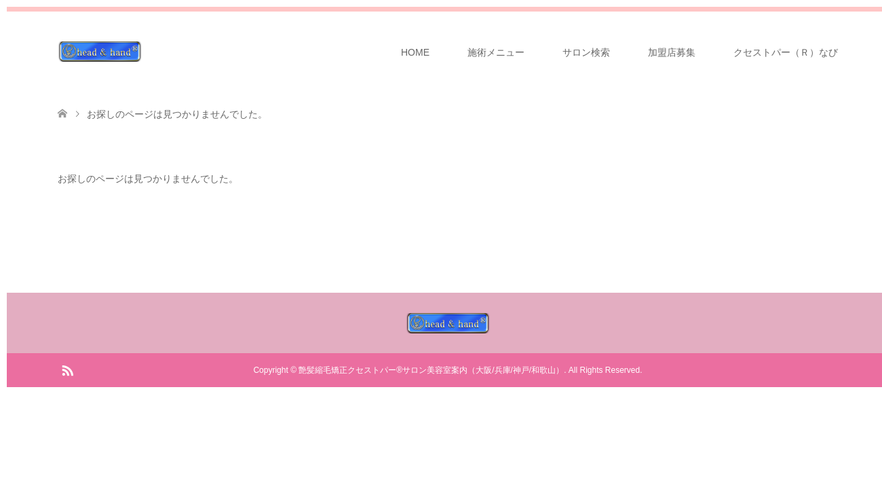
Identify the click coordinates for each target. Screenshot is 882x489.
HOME (415, 52)
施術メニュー (495, 52)
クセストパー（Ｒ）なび (785, 52)
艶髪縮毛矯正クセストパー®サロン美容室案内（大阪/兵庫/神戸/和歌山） (431, 370)
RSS (67, 369)
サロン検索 (586, 52)
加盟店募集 (671, 52)
